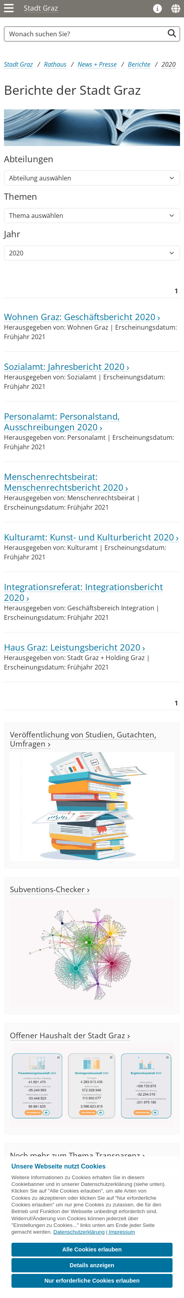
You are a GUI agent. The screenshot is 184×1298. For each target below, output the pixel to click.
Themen (20, 196)
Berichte (139, 64)
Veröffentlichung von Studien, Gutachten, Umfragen (83, 739)
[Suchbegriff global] (86, 34)
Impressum (122, 1232)
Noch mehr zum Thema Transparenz (77, 1155)
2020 (168, 64)
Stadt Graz (41, 8)
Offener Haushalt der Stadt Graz (70, 1035)
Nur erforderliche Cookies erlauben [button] (92, 1280)
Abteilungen (28, 159)
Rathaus (55, 64)
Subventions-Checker (50, 889)
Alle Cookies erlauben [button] (91, 1249)
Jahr (12, 234)
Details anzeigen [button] (92, 1265)
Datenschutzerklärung (79, 1232)
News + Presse (97, 64)
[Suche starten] (172, 33)
